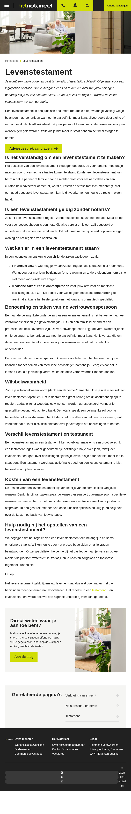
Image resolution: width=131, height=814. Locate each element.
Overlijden (38, 744)
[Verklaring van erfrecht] (117, 695)
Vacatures (58, 753)
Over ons (57, 744)
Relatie (27, 744)
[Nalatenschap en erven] (117, 706)
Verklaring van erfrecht (81, 695)
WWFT (94, 753)
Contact (57, 749)
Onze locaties (70, 749)
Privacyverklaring (100, 749)
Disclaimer (116, 749)
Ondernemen (23, 749)
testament (99, 590)
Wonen (19, 744)
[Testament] (117, 716)
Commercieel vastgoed (29, 753)
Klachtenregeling (108, 753)
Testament (73, 716)
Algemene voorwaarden (104, 744)
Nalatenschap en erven (81, 706)
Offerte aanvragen (74, 744)
